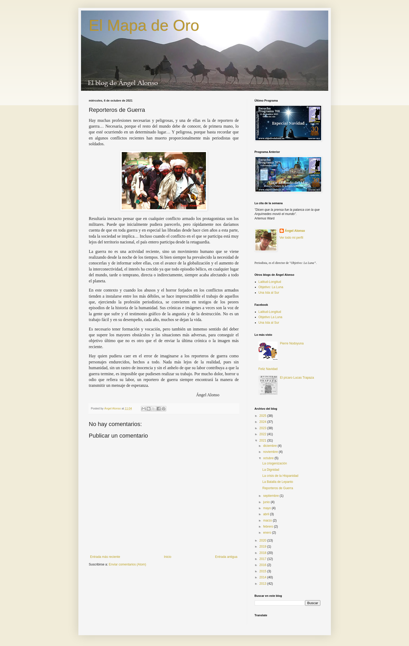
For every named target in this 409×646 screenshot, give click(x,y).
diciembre (270, 446)
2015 (263, 571)
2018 (263, 553)
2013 (263, 583)
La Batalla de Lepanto (277, 482)
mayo (267, 508)
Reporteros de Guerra (277, 488)
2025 (263, 416)
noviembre (271, 452)
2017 (263, 559)
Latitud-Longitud (270, 282)
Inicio (167, 557)
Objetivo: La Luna (271, 287)
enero (267, 532)
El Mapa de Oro (144, 25)
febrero (268, 526)
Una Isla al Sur (269, 292)
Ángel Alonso (295, 231)
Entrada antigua (226, 557)
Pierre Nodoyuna (292, 343)
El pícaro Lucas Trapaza (297, 377)
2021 (263, 440)
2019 (263, 546)
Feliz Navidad (268, 369)
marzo (268, 520)
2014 (263, 577)
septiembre (271, 496)
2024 (263, 422)
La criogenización (274, 463)
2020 (263, 540)
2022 (263, 434)
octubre (268, 458)
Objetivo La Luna (270, 317)
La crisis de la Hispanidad (280, 476)
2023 (263, 428)
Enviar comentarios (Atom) (127, 564)
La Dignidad (270, 470)
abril (266, 514)
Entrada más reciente (105, 557)
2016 (263, 565)
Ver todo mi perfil (291, 237)
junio (267, 502)
